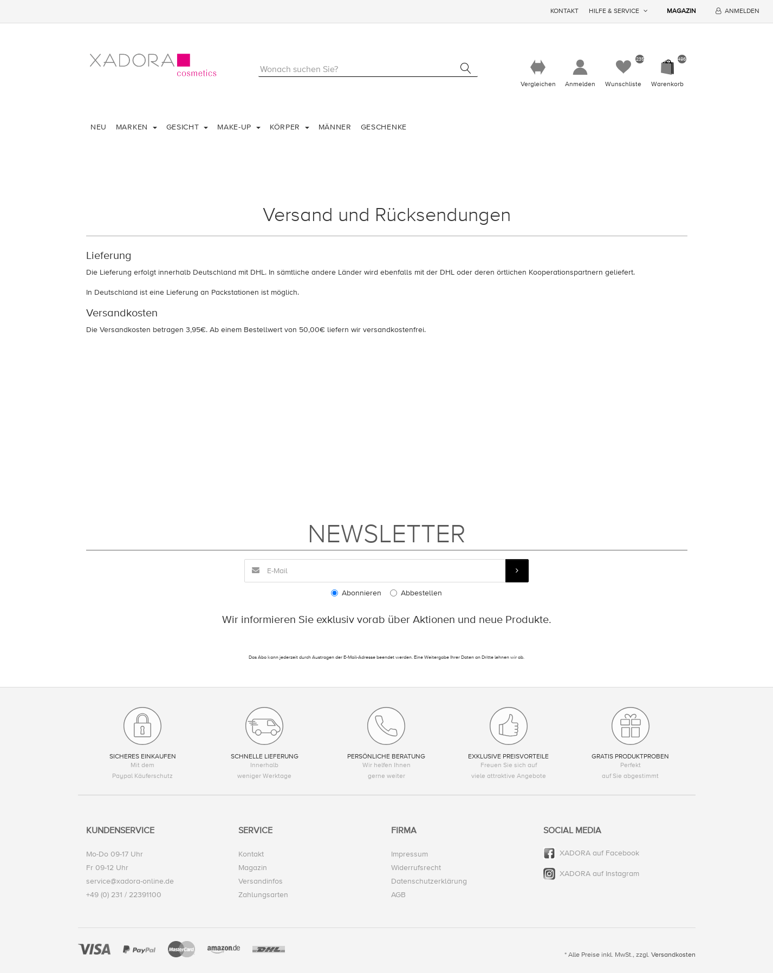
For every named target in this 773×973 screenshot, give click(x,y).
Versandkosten (673, 954)
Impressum (409, 854)
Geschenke (384, 127)
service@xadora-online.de (130, 881)
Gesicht (184, 127)
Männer (335, 127)
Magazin (681, 11)
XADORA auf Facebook (599, 853)
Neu (98, 127)
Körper (286, 127)
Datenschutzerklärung (429, 881)
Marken (133, 127)
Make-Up (235, 127)
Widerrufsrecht (416, 867)
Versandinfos (260, 881)
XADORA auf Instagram (599, 873)
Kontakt (564, 11)
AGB (398, 894)
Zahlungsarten (263, 894)
